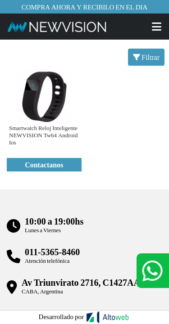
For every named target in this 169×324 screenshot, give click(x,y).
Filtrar (146, 57)
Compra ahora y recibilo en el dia (85, 7)
